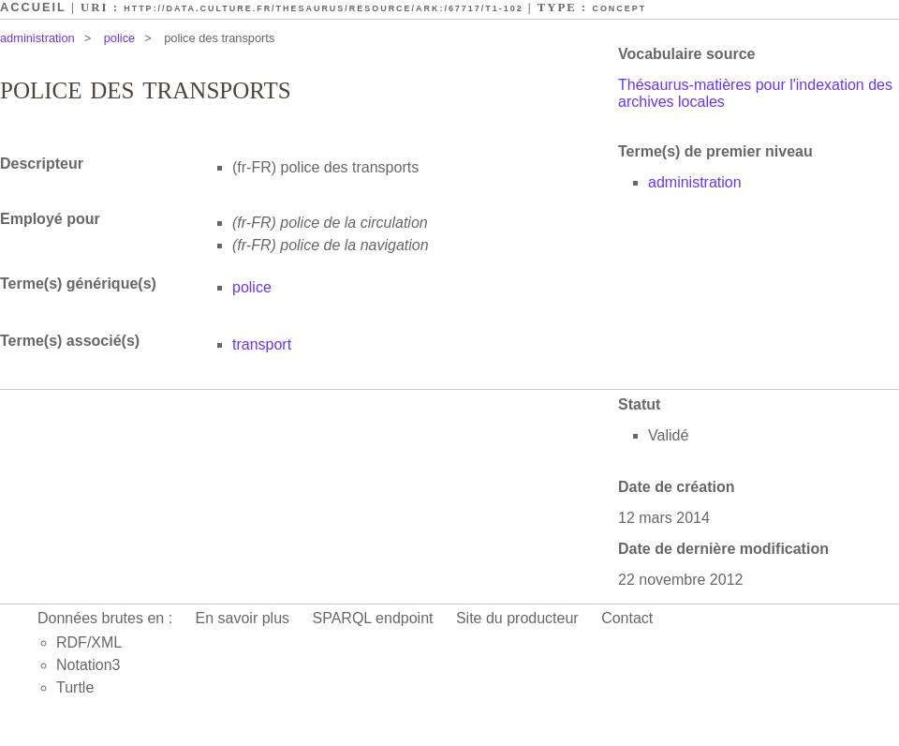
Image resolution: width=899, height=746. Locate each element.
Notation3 (88, 665)
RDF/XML (89, 642)
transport (261, 344)
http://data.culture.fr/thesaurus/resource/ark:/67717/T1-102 (323, 8)
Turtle (75, 687)
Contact (627, 618)
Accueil (33, 7)
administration (37, 38)
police (119, 38)
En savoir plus (243, 618)
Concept (619, 8)
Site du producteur (517, 618)
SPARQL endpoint (373, 618)
